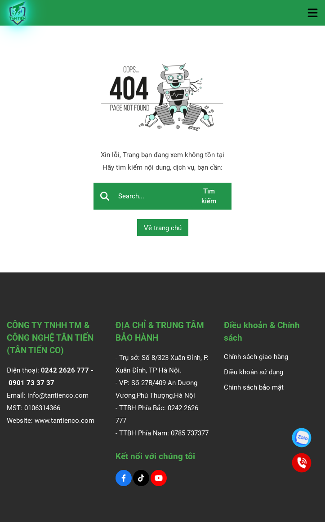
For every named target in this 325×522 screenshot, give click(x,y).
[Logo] (18, 13)
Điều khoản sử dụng (253, 372)
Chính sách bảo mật (254, 387)
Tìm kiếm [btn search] (208, 196)
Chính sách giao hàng (256, 357)
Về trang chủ (163, 228)
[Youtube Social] (159, 478)
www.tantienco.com (64, 421)
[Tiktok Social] (141, 478)
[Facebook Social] (124, 478)
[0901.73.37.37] (301, 437)
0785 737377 (190, 433)
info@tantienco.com (58, 395)
